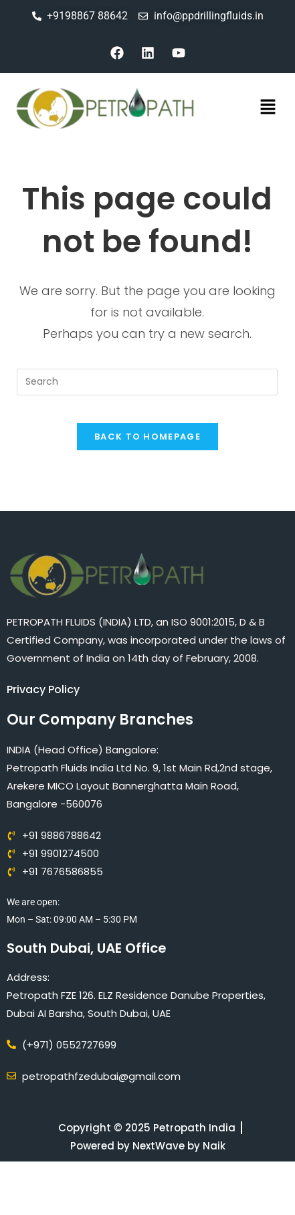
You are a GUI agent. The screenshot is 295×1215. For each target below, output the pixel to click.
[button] (268, 108)
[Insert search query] (147, 382)
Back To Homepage (147, 436)
